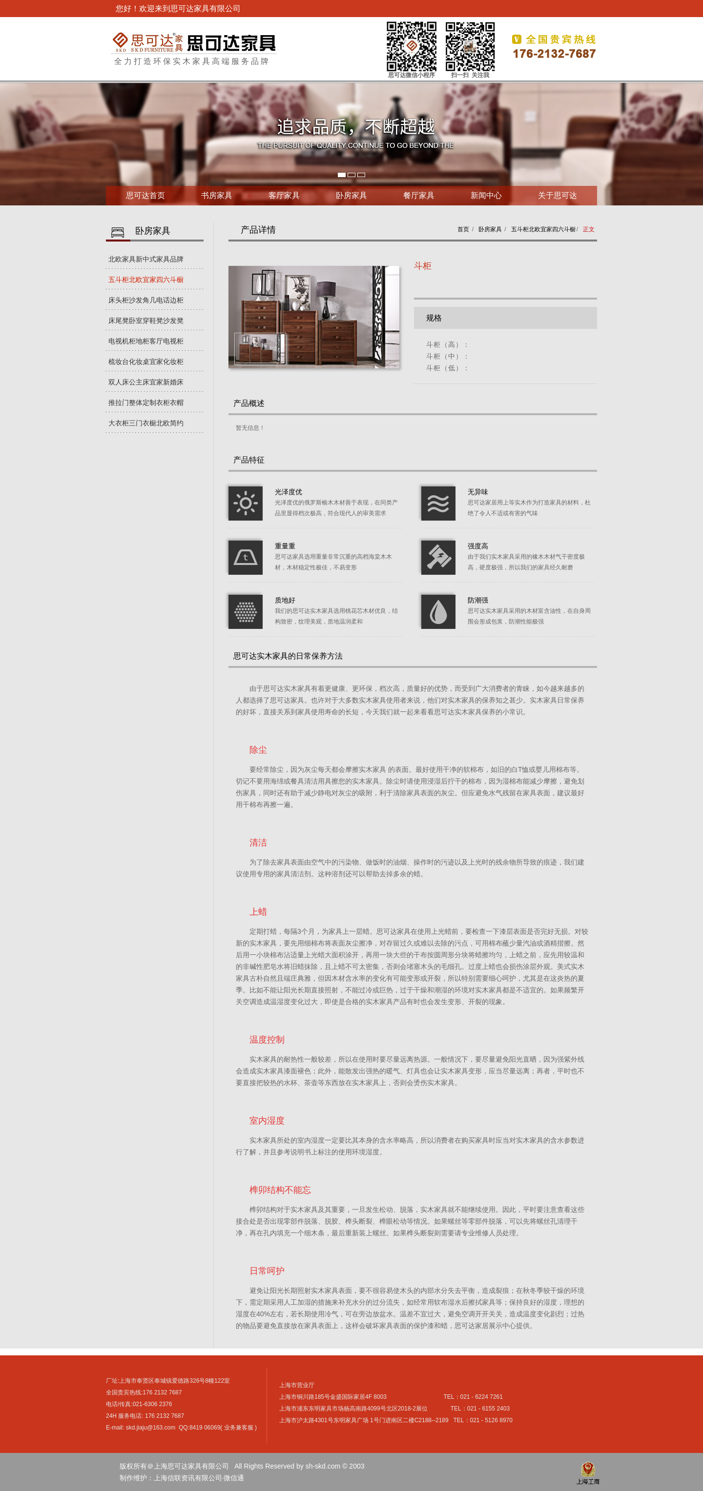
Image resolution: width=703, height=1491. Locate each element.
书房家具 (216, 195)
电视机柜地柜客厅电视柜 (146, 341)
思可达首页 (145, 195)
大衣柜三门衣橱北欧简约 (146, 423)
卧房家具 (351, 195)
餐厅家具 (418, 195)
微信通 (234, 1478)
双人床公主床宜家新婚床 (146, 382)
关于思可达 (557, 195)
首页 (463, 229)
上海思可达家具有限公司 (194, 42)
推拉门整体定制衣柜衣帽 (146, 402)
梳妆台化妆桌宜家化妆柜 (146, 361)
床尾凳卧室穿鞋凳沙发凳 (146, 320)
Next (8, 144)
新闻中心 (486, 195)
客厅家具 (284, 195)
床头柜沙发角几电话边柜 (146, 300)
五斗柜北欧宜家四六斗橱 (146, 279)
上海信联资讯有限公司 (188, 1478)
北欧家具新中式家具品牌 (146, 259)
